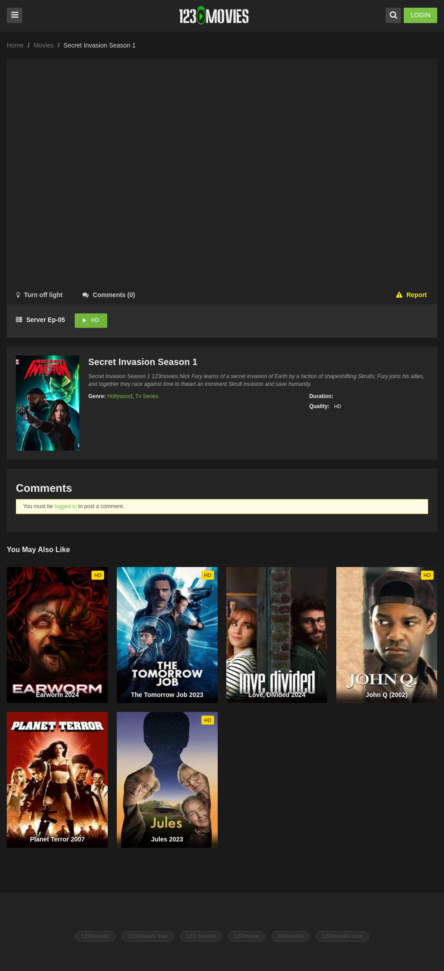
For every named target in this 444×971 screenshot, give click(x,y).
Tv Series (146, 396)
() (108, 294)
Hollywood (119, 396)
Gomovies (290, 936)
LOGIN (420, 15)
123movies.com (342, 936)
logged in (66, 506)
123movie (246, 936)
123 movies (201, 936)
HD (95, 320)
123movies (95, 936)
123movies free (148, 936)
